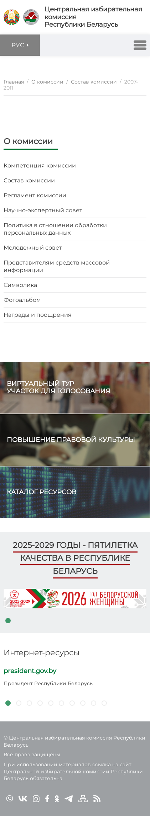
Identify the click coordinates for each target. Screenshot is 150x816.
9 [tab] (93, 702)
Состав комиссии (29, 180)
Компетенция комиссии (40, 165)
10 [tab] (104, 702)
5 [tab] (50, 702)
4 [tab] (39, 702)
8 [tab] (82, 702)
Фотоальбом (22, 300)
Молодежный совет (33, 247)
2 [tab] (18, 702)
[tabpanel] (75, 598)
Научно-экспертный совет (43, 210)
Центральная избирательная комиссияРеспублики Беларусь (93, 17)
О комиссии (28, 141)
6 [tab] (61, 702)
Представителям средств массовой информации (57, 266)
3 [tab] (29, 702)
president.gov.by (30, 671)
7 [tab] (72, 702)
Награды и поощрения (38, 314)
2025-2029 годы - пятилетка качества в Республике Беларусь (75, 558)
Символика (20, 285)
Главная (14, 82)
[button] (140, 45)
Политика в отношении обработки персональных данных (55, 229)
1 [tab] (7, 620)
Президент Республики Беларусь (48, 683)
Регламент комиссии (35, 195)
